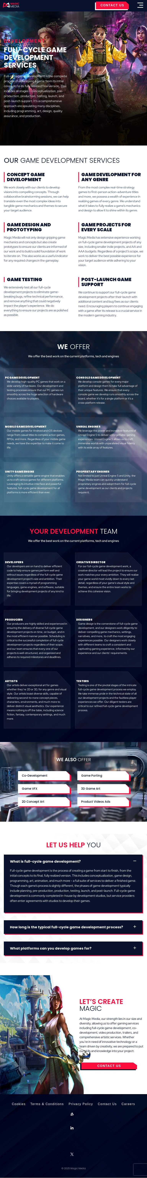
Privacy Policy (81, 1104)
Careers (129, 1104)
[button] (44, 775)
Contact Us (107, 1104)
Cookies (18, 1104)
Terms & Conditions (47, 1104)
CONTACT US (112, 5)
